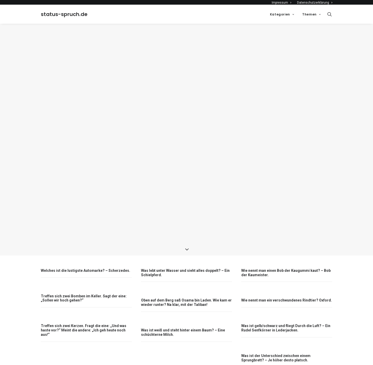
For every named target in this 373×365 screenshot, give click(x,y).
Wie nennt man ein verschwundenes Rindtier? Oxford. (286, 291)
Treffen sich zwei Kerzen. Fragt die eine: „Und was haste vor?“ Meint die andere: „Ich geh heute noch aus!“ (83, 320)
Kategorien (282, 14)
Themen (311, 14)
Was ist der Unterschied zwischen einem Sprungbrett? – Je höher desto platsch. (275, 348)
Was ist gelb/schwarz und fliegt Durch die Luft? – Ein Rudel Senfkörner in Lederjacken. (285, 318)
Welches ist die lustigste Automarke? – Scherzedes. (85, 261)
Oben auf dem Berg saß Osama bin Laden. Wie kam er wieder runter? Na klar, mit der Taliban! (186, 293)
